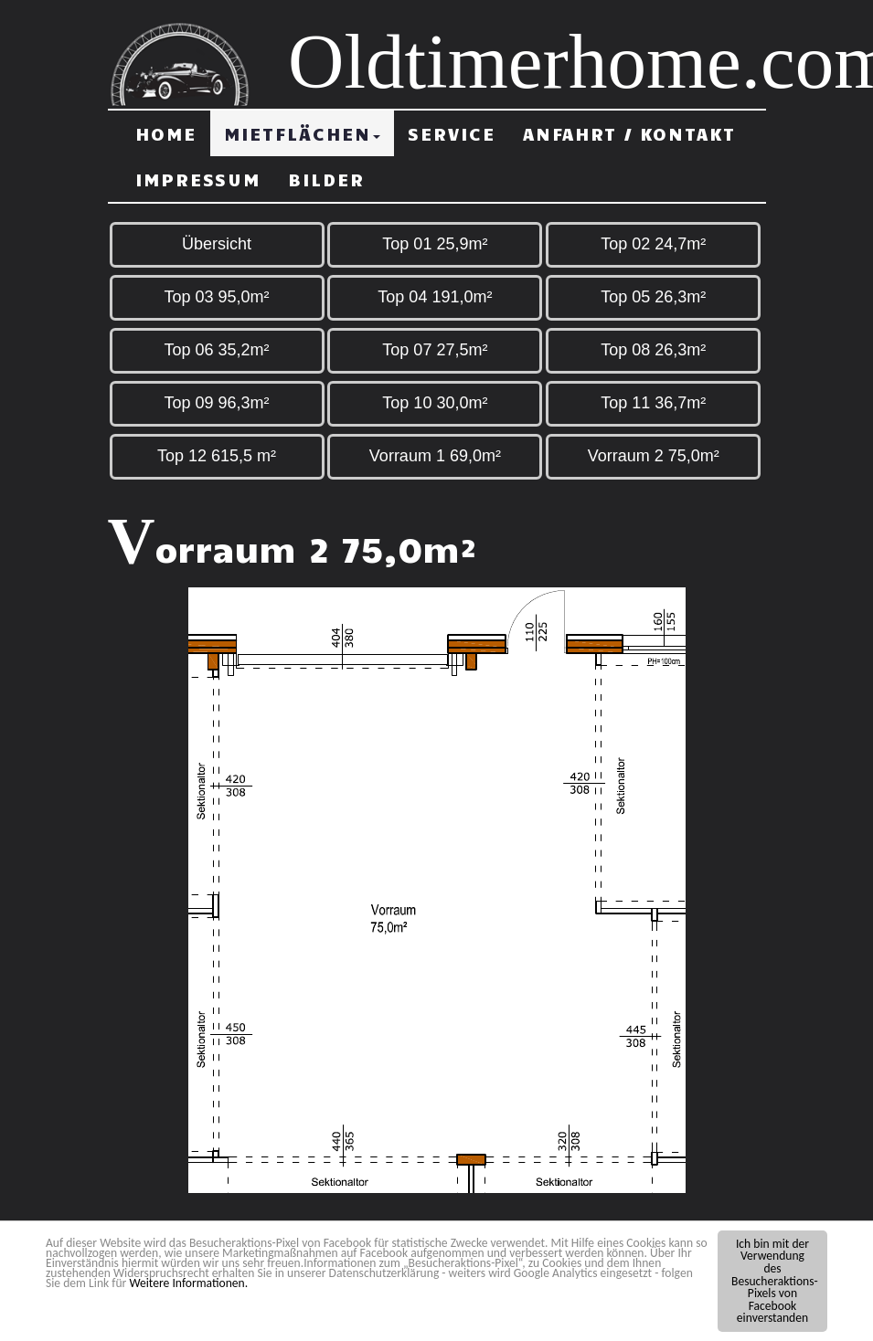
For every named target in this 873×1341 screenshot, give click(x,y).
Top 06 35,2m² (216, 350)
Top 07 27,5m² (434, 350)
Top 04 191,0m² (435, 297)
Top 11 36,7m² (653, 403)
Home (166, 133)
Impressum (198, 179)
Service (451, 133)
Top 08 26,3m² (653, 350)
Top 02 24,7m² (653, 244)
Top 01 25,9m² (434, 244)
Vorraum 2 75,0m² (653, 456)
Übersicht (216, 244)
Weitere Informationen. (188, 1283)
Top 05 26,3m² (653, 297)
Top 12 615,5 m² (216, 456)
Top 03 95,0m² (216, 297)
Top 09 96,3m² (216, 403)
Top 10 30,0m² (434, 403)
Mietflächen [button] (302, 133)
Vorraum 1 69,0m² (435, 456)
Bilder (326, 179)
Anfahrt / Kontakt (629, 133)
